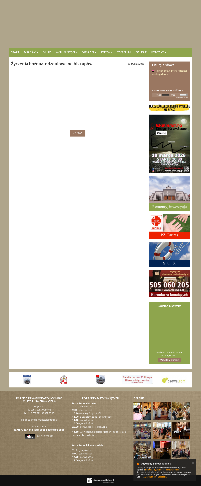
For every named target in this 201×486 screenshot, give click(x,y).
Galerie (141, 52)
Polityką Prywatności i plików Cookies (162, 470)
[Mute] (177, 95)
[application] (170, 95)
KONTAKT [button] (158, 52)
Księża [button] (106, 52)
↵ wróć (77, 133)
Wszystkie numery (169, 360)
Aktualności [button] (66, 52)
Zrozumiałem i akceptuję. (155, 477)
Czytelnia (124, 52)
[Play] (154, 95)
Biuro (47, 52)
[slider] (165, 95)
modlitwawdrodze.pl (182, 97)
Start (15, 52)
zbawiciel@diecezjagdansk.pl (43, 419)
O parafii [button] (88, 52)
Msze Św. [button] (31, 52)
